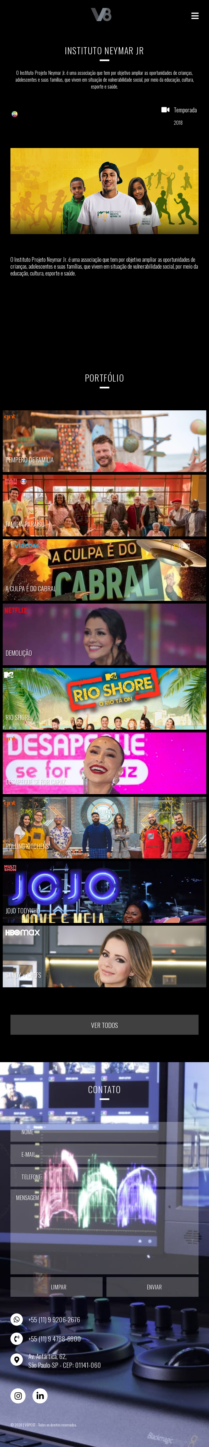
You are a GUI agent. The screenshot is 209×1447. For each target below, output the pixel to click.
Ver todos (104, 1023)
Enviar (154, 1285)
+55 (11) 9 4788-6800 (54, 1337)
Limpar (58, 1285)
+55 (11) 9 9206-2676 (54, 1318)
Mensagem (104, 1230)
